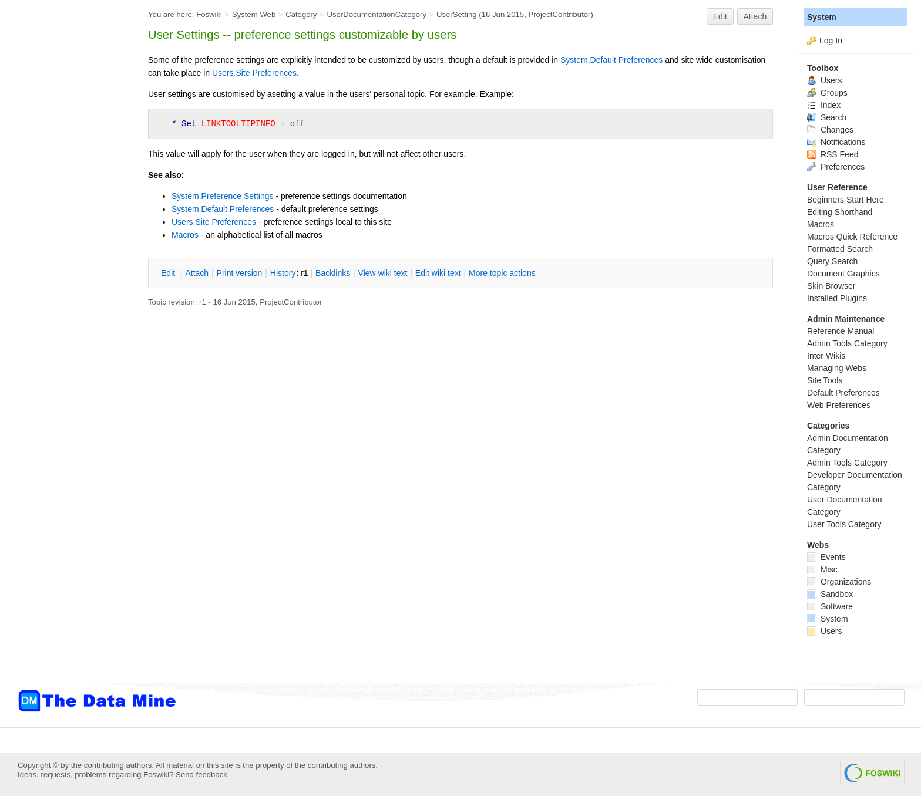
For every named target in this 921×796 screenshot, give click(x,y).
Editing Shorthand (839, 212)
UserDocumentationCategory (376, 14)
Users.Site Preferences (254, 72)
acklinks (332, 273)
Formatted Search (840, 249)
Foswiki (209, 14)
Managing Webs (836, 368)
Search (826, 117)
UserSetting (456, 14)
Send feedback (201, 774)
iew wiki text (383, 273)
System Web (253, 14)
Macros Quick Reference (852, 236)
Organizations (839, 581)
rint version (240, 273)
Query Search (832, 261)
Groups (827, 92)
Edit (720, 16)
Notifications (836, 142)
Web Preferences (838, 405)
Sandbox (830, 594)
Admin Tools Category (847, 343)
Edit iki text (438, 273)
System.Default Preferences (611, 60)
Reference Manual (840, 331)
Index (824, 105)
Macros (185, 235)
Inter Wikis (826, 355)
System (821, 17)
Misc (822, 569)
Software (830, 606)
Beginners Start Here (845, 199)
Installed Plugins (837, 298)
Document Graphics (843, 273)
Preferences (836, 166)
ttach (197, 273)
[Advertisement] (65, 236)
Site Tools (824, 380)
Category (301, 14)
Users (824, 80)
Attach (755, 16)
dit (169, 273)
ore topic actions (502, 273)
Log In (830, 40)
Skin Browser (831, 286)
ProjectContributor (559, 14)
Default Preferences (843, 392)
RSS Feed (832, 154)
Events (826, 557)
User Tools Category (844, 524)
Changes (830, 129)
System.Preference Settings (223, 196)
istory (283, 273)
